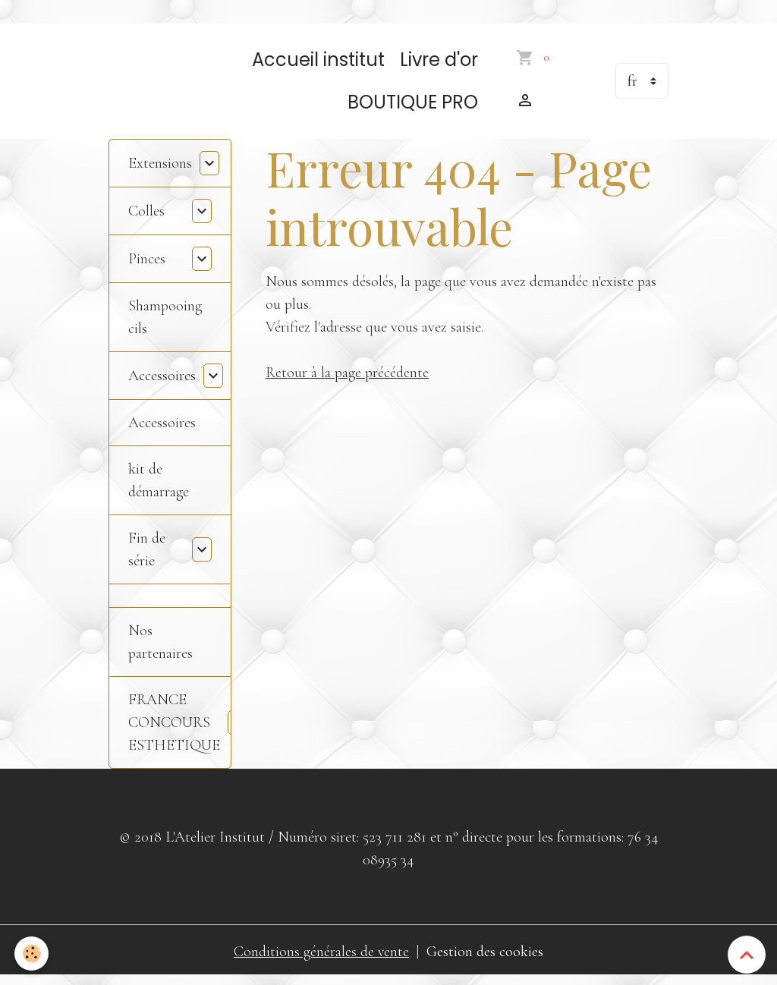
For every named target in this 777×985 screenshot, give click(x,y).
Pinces (146, 265)
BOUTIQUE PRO (413, 108)
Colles (146, 218)
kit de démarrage (158, 487)
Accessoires (162, 382)
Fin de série (146, 556)
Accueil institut (318, 66)
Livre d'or (439, 66)
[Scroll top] (747, 955)
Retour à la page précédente (347, 380)
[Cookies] (32, 953)
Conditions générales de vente (322, 958)
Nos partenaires (160, 648)
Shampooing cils (165, 324)
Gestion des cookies (485, 958)
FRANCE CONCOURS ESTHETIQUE (174, 729)
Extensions (160, 170)
